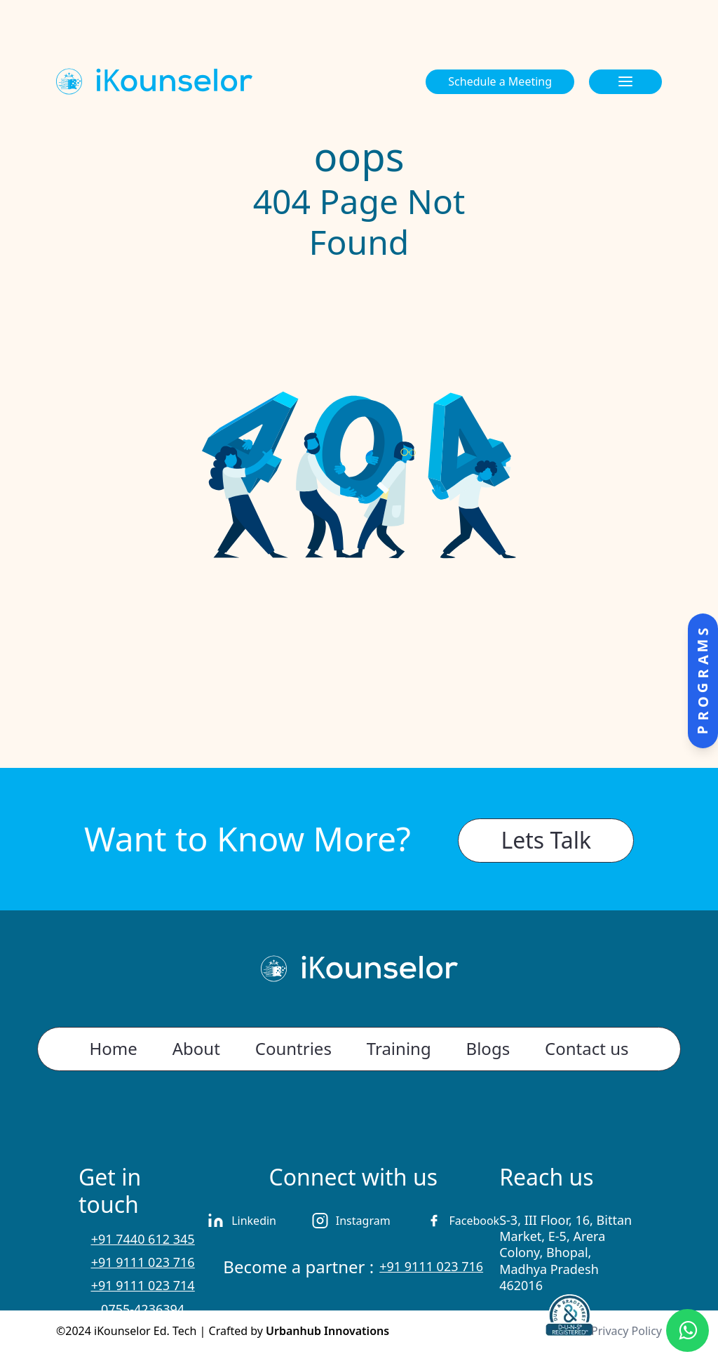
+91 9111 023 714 (143, 1285)
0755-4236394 (142, 1309)
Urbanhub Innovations (327, 1331)
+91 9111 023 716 (143, 1262)
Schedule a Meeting (500, 81)
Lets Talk (546, 840)
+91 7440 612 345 (143, 1238)
